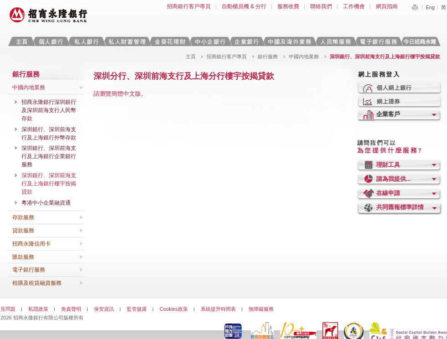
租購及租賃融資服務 (37, 283)
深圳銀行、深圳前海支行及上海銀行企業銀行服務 (48, 156)
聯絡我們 (321, 6)
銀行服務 (268, 56)
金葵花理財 (169, 41)
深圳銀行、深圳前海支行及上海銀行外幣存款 (48, 133)
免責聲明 (71, 309)
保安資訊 (104, 309)
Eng (430, 7)
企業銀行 (246, 41)
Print (414, 7)
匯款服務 (23, 257)
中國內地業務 (304, 56)
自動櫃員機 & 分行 (244, 6)
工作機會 (354, 6)
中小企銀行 (209, 41)
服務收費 (288, 6)
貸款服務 (23, 230)
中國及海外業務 (289, 41)
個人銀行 (51, 41)
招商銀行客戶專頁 (189, 6)
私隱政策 (38, 309)
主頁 (22, 41)
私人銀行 (86, 41)
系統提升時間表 (218, 309)
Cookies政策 (174, 309)
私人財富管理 (127, 41)
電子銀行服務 (28, 270)
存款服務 (23, 217)
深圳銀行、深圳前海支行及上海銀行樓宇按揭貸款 (48, 183)
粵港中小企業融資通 (46, 203)
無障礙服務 (261, 309)
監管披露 (137, 309)
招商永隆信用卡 (31, 244)
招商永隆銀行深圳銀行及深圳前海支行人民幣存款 (48, 110)
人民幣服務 (335, 41)
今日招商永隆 (421, 41)
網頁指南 (387, 6)
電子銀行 (378, 41)
